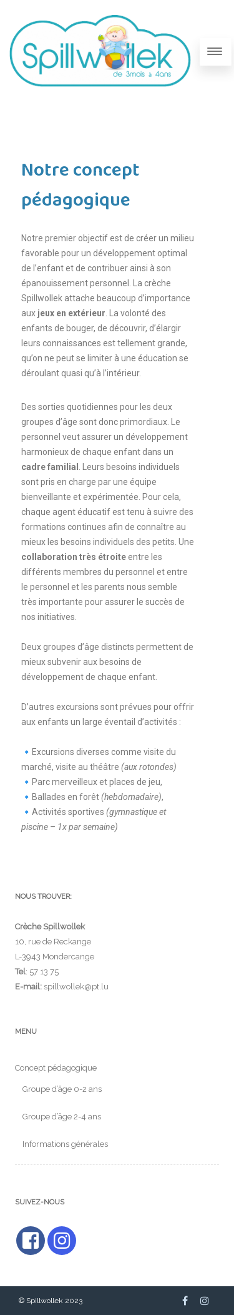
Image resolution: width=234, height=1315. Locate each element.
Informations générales (65, 1144)
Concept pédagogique (56, 1067)
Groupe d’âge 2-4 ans (61, 1116)
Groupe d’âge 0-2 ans (62, 1089)
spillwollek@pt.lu (76, 986)
